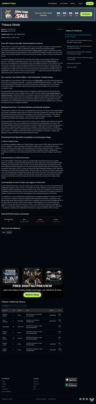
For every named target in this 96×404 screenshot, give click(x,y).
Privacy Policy (52, 399)
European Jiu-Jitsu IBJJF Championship (32, 321)
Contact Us (36, 384)
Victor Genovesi (5, 321)
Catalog (72, 3)
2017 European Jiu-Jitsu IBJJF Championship (34, 315)
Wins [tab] (4, 232)
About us (35, 381)
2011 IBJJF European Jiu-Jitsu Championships (34, 344)
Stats (3, 381)
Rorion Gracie (52, 61)
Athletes (4, 384)
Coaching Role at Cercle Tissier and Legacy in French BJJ (80, 58)
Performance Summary (74, 63)
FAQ (34, 389)
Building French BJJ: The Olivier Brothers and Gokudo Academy (79, 47)
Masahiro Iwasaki (5, 315)
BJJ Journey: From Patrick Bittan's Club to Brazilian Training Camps (79, 41)
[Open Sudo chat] (92, 400)
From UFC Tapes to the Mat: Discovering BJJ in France (79, 36)
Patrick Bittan (39, 80)
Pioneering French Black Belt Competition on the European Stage (79, 53)
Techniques (5, 389)
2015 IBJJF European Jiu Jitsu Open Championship (34, 326)
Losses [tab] (9, 232)
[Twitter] (84, 399)
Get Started (86, 14)
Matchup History (72, 67)
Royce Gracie (38, 50)
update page (59, 29)
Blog (34, 386)
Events (3, 386)
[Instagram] (87, 399)
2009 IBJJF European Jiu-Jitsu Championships (34, 350)
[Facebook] (80, 399)
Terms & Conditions (41, 399)
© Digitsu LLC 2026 (7, 399)
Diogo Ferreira (5, 338)
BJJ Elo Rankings (6, 391)
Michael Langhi (5, 332)
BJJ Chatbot (64, 3)
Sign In (81, 3)
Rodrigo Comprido (6, 95)
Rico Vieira (55, 93)
